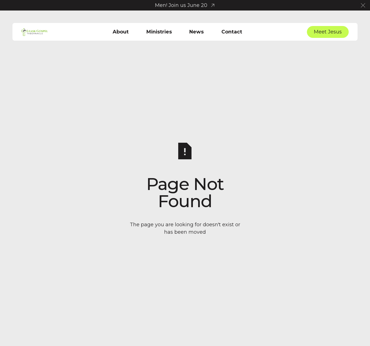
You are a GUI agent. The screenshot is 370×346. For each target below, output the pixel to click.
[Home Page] (34, 32)
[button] (363, 5)
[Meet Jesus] (328, 32)
